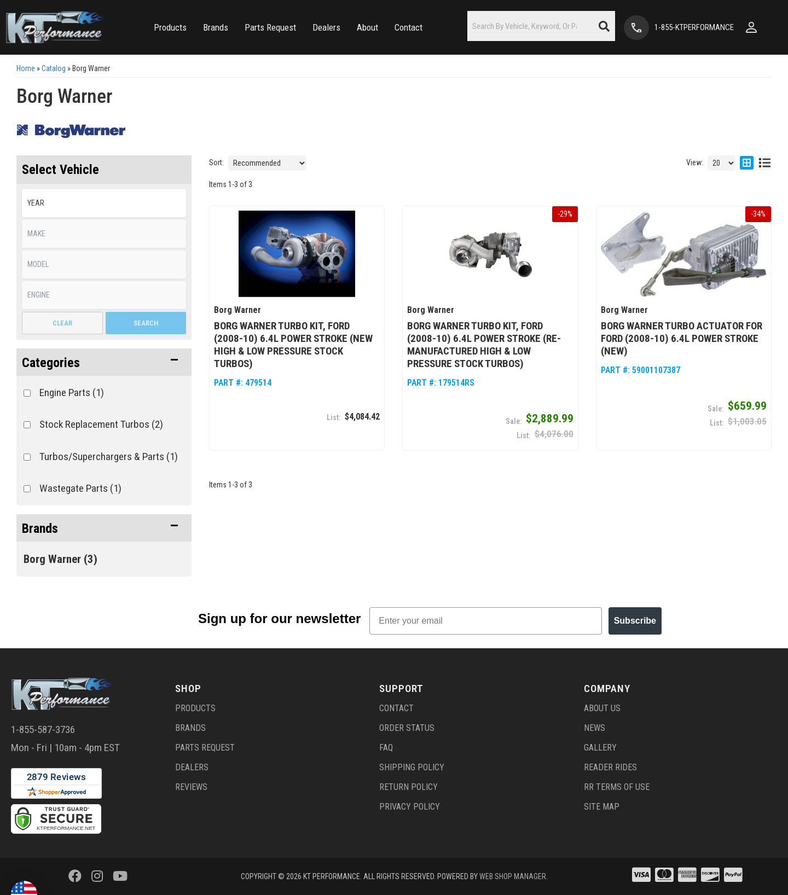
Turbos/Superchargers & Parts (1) (108, 456)
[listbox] (104, 203)
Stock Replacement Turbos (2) (101, 424)
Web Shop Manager (512, 876)
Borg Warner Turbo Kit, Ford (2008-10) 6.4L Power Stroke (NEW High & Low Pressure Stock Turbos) (293, 344)
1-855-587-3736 (43, 729)
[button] (167, 28)
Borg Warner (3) (60, 559)
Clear (62, 323)
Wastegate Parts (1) (80, 488)
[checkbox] (27, 393)
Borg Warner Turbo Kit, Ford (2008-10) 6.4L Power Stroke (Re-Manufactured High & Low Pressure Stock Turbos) (484, 344)
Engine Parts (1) (71, 392)
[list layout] (765, 163)
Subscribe (635, 620)
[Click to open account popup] (756, 27)
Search (146, 323)
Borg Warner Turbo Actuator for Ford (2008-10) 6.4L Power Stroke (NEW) (681, 338)
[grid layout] (747, 163)
